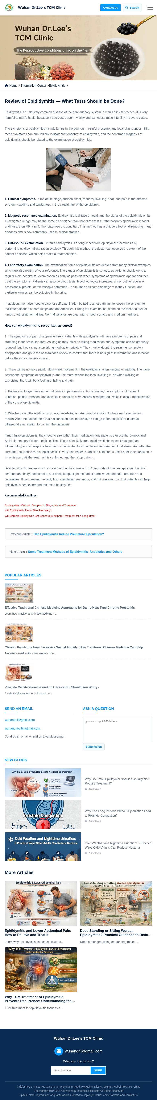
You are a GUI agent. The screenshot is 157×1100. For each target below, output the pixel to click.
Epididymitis (57, 85)
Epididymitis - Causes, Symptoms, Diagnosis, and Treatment (40, 505)
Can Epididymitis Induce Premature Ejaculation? (69, 534)
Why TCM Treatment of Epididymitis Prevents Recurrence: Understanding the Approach (38, 999)
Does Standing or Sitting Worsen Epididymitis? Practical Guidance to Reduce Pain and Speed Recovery (116, 933)
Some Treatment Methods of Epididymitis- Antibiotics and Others (75, 551)
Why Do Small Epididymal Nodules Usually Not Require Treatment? (116, 781)
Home (13, 85)
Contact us (110, 7)
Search (134, 7)
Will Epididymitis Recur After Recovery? (28, 510)
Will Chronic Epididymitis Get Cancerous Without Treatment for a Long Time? (50, 515)
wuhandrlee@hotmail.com (22, 728)
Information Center (33, 85)
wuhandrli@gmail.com (20, 719)
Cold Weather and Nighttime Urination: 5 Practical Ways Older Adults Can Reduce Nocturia (118, 845)
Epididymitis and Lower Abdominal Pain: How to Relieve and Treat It (38, 933)
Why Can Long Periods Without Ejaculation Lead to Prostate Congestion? (118, 813)
